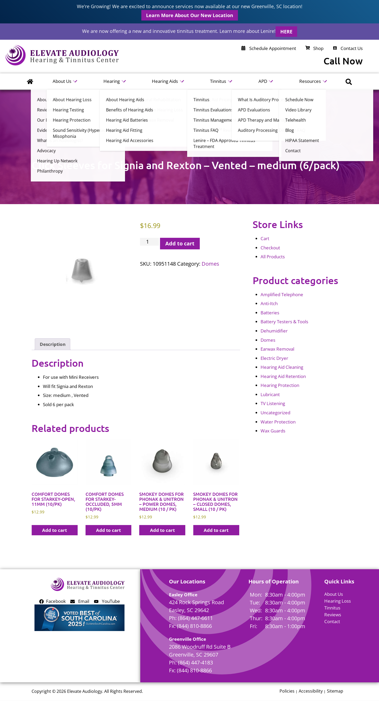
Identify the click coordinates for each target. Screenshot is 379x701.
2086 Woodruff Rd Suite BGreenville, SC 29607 (200, 650)
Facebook (52, 601)
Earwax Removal (277, 349)
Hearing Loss (337, 601)
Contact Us (348, 48)
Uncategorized (275, 413)
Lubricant (270, 394)
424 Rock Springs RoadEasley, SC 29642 (196, 606)
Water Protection (278, 422)
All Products (273, 257)
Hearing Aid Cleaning (282, 367)
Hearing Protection (280, 385)
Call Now (343, 61)
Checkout (270, 248)
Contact (332, 621)
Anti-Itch (269, 303)
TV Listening (273, 403)
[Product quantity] (149, 242)
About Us (62, 81)
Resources (310, 81)
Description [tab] (53, 344)
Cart (265, 238)
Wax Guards (273, 431)
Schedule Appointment (268, 48)
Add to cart (180, 243)
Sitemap (335, 691)
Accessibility (311, 691)
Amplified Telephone (282, 294)
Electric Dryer (274, 358)
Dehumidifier (274, 331)
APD (262, 81)
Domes (210, 263)
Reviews (332, 615)
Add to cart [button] (54, 530)
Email (79, 601)
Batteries (270, 313)
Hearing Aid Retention (283, 376)
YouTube (107, 601)
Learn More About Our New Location (189, 15)
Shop (314, 48)
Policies (287, 691)
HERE (286, 31)
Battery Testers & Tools (284, 322)
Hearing (111, 81)
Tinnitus (218, 81)
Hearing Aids (165, 81)
